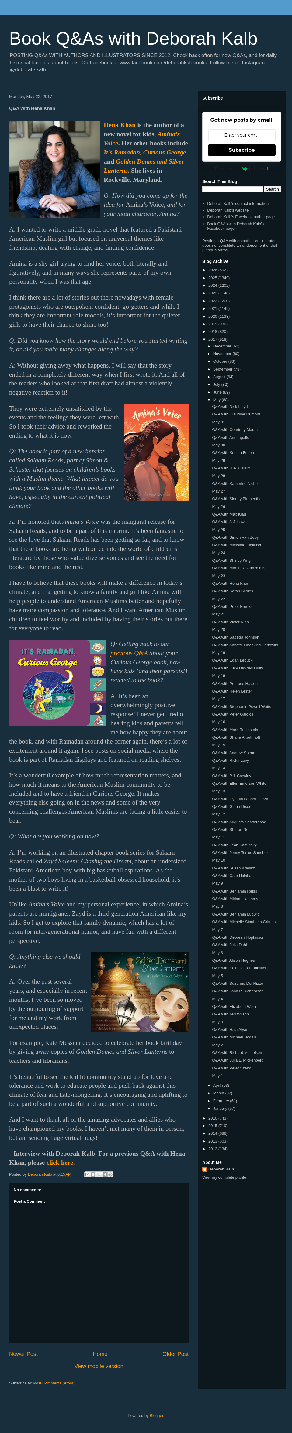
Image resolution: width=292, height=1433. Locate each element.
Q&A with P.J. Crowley (231, 776)
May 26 (218, 506)
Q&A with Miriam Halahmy (235, 898)
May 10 (218, 860)
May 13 (218, 791)
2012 (213, 1149)
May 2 (217, 1045)
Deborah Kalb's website (228, 210)
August (220, 376)
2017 (213, 339)
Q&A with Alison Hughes (233, 960)
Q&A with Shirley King (231, 560)
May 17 (218, 698)
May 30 (218, 445)
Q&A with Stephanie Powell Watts (241, 706)
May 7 (217, 929)
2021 (213, 308)
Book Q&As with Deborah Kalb (133, 38)
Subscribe (242, 150)
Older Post (175, 1354)
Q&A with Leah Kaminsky (234, 845)
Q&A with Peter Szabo (231, 1068)
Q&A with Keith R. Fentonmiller (239, 968)
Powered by (242, 168)
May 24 (218, 553)
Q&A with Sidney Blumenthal (237, 498)
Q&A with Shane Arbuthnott (236, 737)
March (219, 1093)
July (217, 384)
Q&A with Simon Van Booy (235, 537)
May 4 (217, 999)
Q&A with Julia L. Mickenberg (237, 1060)
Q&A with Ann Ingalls (230, 437)
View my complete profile (224, 1177)
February (221, 1101)
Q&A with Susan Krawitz (233, 868)
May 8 (217, 906)
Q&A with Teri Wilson (230, 1014)
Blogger (156, 1415)
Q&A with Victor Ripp (230, 622)
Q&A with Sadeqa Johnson (235, 637)
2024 (213, 285)
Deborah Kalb (221, 1169)
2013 (213, 1141)
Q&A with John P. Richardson (237, 991)
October (220, 361)
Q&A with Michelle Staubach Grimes (244, 922)
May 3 (217, 1022)
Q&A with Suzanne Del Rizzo (237, 983)
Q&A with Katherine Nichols (236, 483)
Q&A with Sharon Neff (231, 829)
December (223, 346)
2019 (213, 324)
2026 (213, 270)
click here (60, 1162)
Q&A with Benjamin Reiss (234, 891)
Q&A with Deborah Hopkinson (238, 937)
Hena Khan (120, 125)
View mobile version (98, 1366)
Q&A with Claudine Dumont (236, 414)
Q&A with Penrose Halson (235, 683)
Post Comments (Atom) (54, 1383)
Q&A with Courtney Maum (235, 429)
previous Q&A (129, 653)
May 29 (218, 460)
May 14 (218, 768)
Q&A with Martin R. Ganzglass (238, 568)
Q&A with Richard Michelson (237, 1052)
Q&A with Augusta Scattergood (239, 822)
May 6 (217, 952)
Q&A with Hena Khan (230, 583)
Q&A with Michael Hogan (234, 1037)
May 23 (218, 576)
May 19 (218, 652)
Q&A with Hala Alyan (230, 1029)
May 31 (218, 422)
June (218, 392)
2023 (213, 293)
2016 (213, 1118)
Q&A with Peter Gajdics (232, 714)
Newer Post (23, 1354)
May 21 (218, 614)
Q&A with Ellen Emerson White (239, 783)
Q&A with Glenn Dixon (231, 806)
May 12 (218, 814)
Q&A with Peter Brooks (232, 606)
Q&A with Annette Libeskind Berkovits (245, 645)
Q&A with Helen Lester (232, 691)
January (220, 1108)
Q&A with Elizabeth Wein (234, 1006)
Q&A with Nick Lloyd (230, 406)
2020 (213, 316)
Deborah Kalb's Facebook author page (241, 217)
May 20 (218, 629)
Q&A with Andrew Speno (233, 752)
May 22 (218, 599)
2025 (213, 278)
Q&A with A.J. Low (228, 522)
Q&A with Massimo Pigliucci (236, 545)
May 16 (218, 722)
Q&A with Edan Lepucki (232, 660)
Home (100, 1354)
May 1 (217, 1075)
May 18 (218, 675)
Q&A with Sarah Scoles (232, 591)
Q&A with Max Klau (229, 514)
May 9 (217, 883)
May (217, 400)
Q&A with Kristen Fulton (233, 452)
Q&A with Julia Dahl (229, 945)
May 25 (218, 529)
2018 (213, 331)
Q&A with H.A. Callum (231, 468)
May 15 (218, 745)
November (223, 353)
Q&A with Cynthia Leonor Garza (240, 799)
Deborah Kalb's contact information (238, 203)
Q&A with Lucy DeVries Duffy (237, 668)
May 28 (218, 475)
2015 (213, 1125)
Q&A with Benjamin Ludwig (235, 914)
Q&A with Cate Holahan (233, 875)
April (217, 1085)
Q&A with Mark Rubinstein (235, 729)
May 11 (218, 837)
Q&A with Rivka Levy (230, 760)
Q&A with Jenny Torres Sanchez (240, 852)
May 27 (218, 491)
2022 (213, 301)
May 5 (217, 976)
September (223, 369)
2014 (213, 1133)
